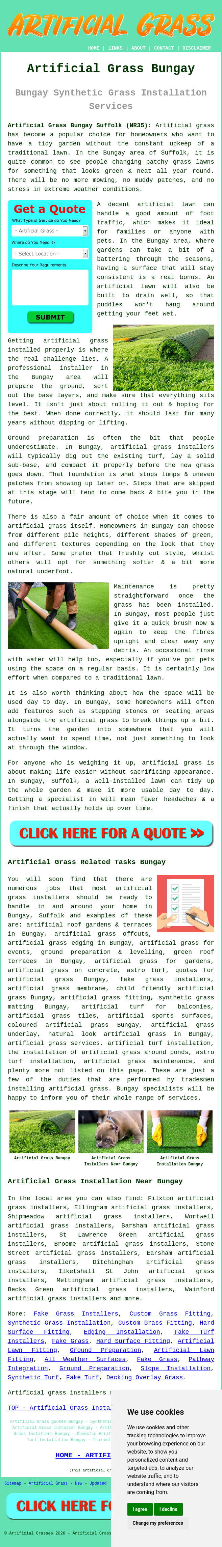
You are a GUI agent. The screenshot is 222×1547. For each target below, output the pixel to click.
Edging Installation (122, 1332)
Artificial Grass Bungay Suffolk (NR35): (79, 125)
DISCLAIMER (196, 48)
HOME (94, 48)
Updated (98, 1483)
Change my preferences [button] (158, 1523)
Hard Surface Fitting (133, 1341)
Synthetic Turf (33, 1377)
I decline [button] (168, 1509)
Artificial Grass (48, 1483)
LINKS (115, 48)
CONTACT (164, 48)
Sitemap (12, 1483)
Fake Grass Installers (76, 1313)
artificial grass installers (57, 1298)
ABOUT (138, 48)
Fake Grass (70, 1341)
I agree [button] (140, 1509)
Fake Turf (82, 1377)
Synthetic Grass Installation (59, 1323)
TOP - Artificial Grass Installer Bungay (79, 1408)
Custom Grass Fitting (170, 1313)
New (78, 1483)
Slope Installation (176, 1368)
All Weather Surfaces (85, 1359)
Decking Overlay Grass (144, 1377)
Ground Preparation (105, 1350)
